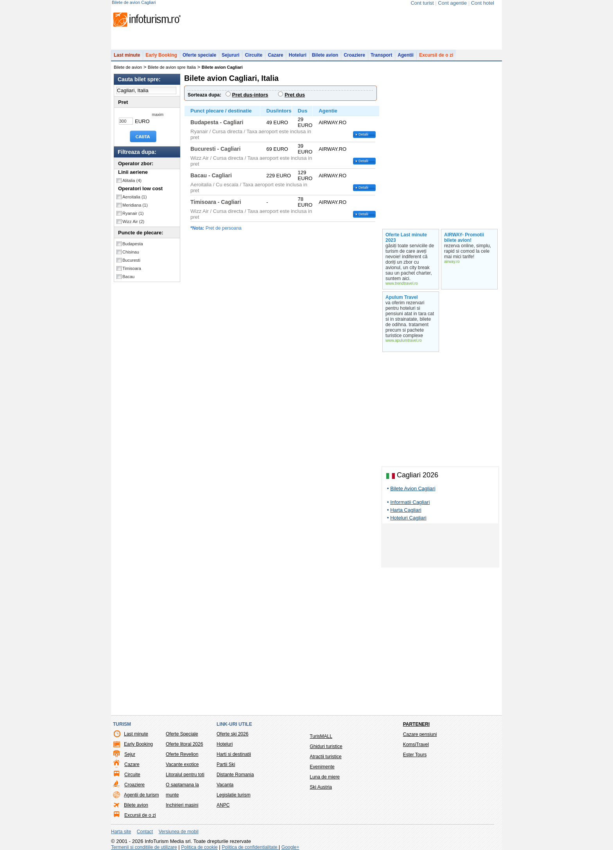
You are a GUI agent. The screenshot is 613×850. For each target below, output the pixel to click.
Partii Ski (226, 764)
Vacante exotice (182, 764)
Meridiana (135, 205)
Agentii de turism (141, 795)
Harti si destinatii (234, 754)
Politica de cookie (199, 847)
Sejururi (230, 55)
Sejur (129, 754)
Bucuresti (131, 260)
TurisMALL (321, 736)
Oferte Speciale (182, 734)
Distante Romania (235, 774)
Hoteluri (297, 55)
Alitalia (132, 180)
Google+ (290, 847)
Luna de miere (325, 777)
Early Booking (161, 55)
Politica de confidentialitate (250, 847)
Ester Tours (415, 754)
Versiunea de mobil (179, 831)
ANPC (223, 805)
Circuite (253, 55)
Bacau (128, 276)
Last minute (127, 55)
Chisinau (130, 252)
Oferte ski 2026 (232, 734)
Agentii (406, 55)
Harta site (121, 831)
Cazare (275, 55)
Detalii (363, 134)
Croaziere (354, 55)
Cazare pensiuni (420, 734)
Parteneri (416, 724)
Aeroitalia (134, 197)
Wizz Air (133, 221)
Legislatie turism (234, 795)
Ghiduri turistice (326, 746)
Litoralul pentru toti (185, 774)
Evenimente (322, 767)
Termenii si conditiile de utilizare (144, 847)
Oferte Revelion (182, 754)
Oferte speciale (199, 55)
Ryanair (132, 213)
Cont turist (422, 3)
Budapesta (132, 243)
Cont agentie (452, 3)
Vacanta (225, 785)
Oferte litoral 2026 (184, 744)
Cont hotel (482, 3)
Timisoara (131, 268)
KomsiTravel (416, 744)
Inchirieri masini (182, 805)
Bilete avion (325, 55)
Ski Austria (321, 787)
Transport (381, 55)
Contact (145, 831)
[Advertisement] (440, 546)
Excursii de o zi (436, 55)
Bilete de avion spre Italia (172, 67)
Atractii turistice (325, 756)
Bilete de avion (128, 67)
